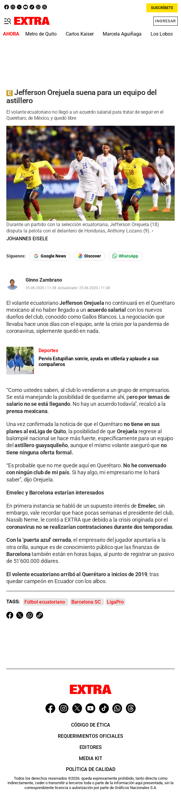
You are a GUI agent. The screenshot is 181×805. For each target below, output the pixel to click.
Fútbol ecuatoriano (44, 602)
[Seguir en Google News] (49, 256)
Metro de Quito (41, 34)
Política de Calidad (90, 769)
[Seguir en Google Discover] (89, 256)
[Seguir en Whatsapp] (125, 256)
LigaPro (115, 602)
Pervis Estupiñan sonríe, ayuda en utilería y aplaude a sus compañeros (99, 361)
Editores (91, 747)
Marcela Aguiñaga (122, 34)
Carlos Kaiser (80, 34)
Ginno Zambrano (44, 280)
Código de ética (90, 725)
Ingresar (165, 21)
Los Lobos (162, 34)
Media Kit (90, 758)
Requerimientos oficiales (90, 736)
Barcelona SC (86, 602)
